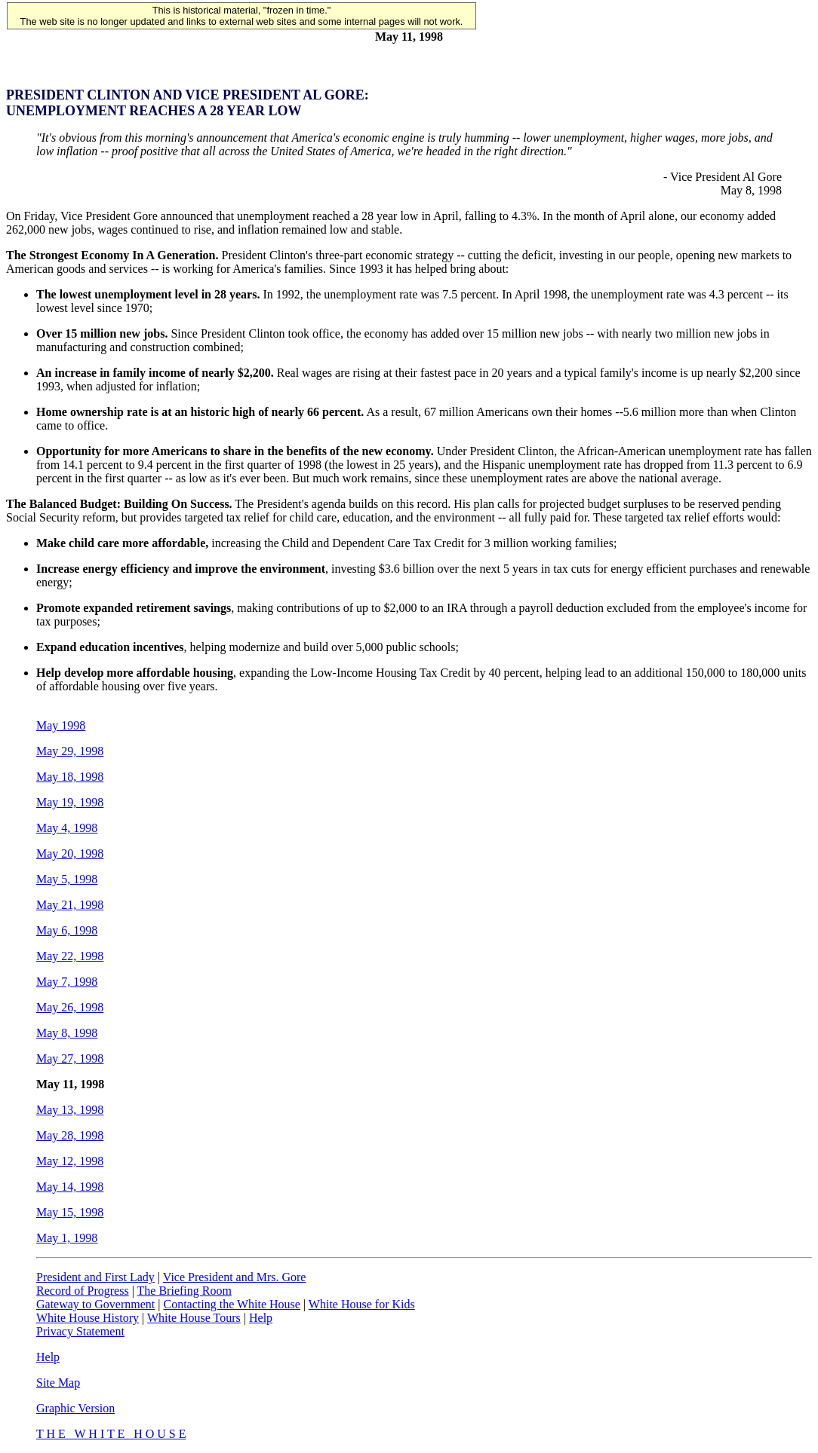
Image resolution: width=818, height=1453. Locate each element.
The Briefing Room (184, 1290)
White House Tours (194, 1317)
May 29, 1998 (69, 751)
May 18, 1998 (69, 776)
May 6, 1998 (66, 930)
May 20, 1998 (69, 853)
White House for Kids (362, 1304)
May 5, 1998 (66, 879)
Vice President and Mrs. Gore (234, 1277)
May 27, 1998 (69, 1058)
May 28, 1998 (69, 1135)
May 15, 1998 (69, 1212)
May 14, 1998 (69, 1186)
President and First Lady (95, 1277)
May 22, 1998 (69, 956)
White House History (87, 1317)
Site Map (58, 1382)
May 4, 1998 (66, 827)
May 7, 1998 (66, 981)
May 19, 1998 (69, 802)
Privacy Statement (80, 1331)
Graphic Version (75, 1408)
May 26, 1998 (69, 1007)
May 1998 (60, 725)
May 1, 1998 (66, 1237)
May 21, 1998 (69, 904)
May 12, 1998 (69, 1161)
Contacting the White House (231, 1304)
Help (260, 1317)
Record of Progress (82, 1290)
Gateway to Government (95, 1304)
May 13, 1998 (69, 1109)
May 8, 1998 (66, 1032)
